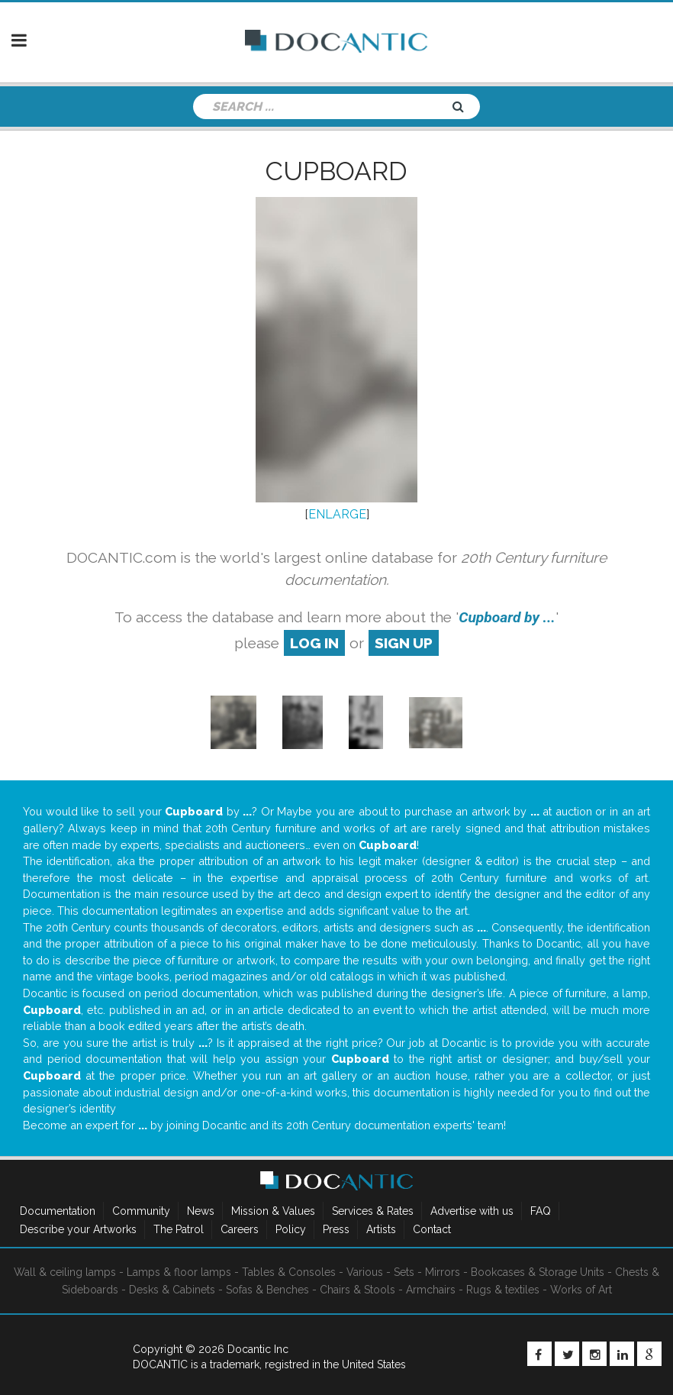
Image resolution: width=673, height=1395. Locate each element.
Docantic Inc (257, 1349)
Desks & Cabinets (172, 1290)
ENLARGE (337, 514)
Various (364, 1272)
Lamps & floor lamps (179, 1272)
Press (336, 1229)
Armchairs (431, 1290)
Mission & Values (273, 1211)
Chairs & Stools (357, 1290)
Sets (404, 1272)
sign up (404, 643)
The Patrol (178, 1229)
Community (141, 1211)
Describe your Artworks (78, 1229)
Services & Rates (373, 1211)
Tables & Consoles (289, 1272)
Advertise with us (472, 1211)
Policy (290, 1229)
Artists (381, 1229)
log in (314, 643)
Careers (240, 1229)
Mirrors (442, 1272)
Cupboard (336, 171)
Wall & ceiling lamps (65, 1272)
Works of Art (581, 1290)
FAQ (540, 1211)
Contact (432, 1229)
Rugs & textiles (502, 1290)
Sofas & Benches (267, 1290)
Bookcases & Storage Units (537, 1272)
